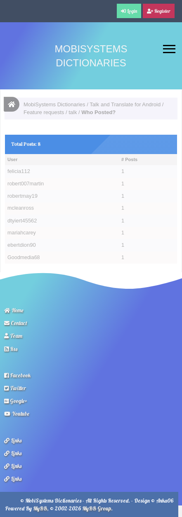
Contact (15, 323)
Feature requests (44, 112)
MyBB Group (96, 508)
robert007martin (25, 184)
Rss (10, 349)
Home (14, 310)
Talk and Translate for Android (125, 104)
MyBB (40, 508)
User (12, 159)
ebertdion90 (21, 245)
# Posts (129, 159)
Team (13, 335)
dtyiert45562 (22, 221)
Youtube (16, 413)
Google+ (15, 401)
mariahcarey (21, 233)
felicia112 (18, 171)
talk (73, 112)
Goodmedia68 (23, 257)
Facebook (17, 375)
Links (12, 440)
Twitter (15, 388)
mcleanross (20, 208)
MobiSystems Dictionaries (54, 104)
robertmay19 (22, 196)
